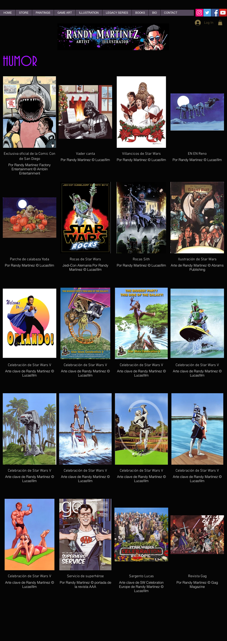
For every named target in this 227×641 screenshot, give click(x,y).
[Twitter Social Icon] (207, 12)
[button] (220, 22)
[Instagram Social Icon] (199, 12)
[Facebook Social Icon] (215, 12)
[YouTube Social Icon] (223, 12)
